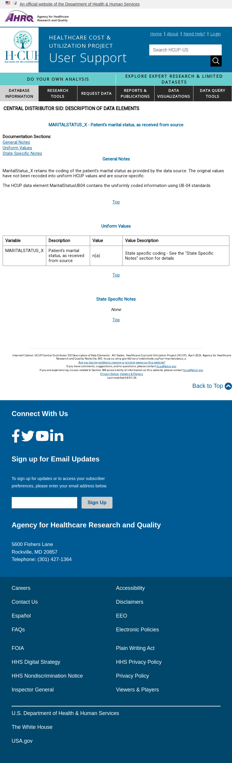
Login (215, 34)
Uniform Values (17, 147)
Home (156, 34)
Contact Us (24, 602)
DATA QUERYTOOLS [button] (212, 93)
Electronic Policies (137, 630)
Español (21, 616)
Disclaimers (129, 602)
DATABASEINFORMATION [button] (19, 93)
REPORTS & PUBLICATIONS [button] (135, 93)
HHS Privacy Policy (139, 662)
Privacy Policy (132, 676)
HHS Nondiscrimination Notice (47, 676)
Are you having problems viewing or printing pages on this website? (121, 362)
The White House (31, 727)
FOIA (17, 648)
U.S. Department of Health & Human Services (65, 713)
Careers (20, 588)
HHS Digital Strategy (35, 662)
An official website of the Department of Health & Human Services (80, 4)
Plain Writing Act (135, 648)
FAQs (18, 630)
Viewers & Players (131, 373)
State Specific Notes (22, 153)
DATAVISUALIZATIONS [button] (173, 93)
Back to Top (212, 386)
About (172, 34)
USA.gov (21, 741)
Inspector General (32, 690)
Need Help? (194, 34)
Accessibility (130, 588)
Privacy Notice (109, 373)
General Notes (16, 142)
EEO (121, 616)
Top (116, 202)
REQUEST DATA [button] (96, 93)
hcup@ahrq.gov (166, 366)
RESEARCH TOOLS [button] (57, 93)
